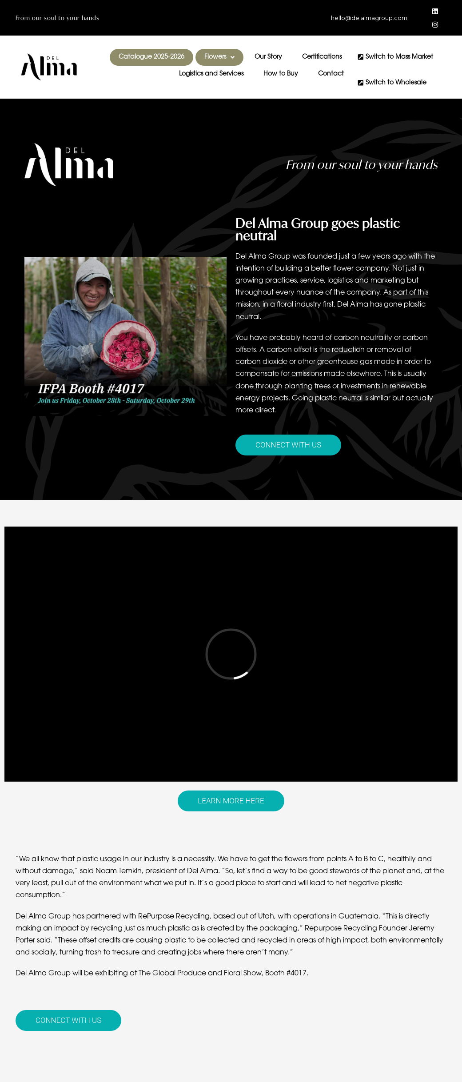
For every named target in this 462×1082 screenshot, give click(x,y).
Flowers (219, 57)
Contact (331, 74)
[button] (219, 57)
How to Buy (280, 74)
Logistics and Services (211, 74)
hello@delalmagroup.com (369, 17)
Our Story (268, 57)
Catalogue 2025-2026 (151, 57)
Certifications (322, 57)
